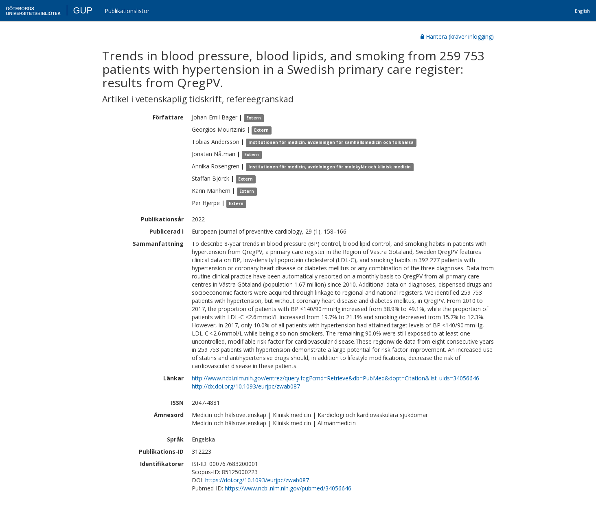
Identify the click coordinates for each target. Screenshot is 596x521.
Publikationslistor (127, 11)
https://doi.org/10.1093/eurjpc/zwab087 (257, 480)
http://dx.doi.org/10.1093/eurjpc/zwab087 (246, 386)
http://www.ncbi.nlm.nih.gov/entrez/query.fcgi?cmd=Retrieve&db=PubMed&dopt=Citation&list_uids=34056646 (335, 378)
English (582, 11)
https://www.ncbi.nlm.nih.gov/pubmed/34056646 (288, 488)
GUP (82, 10)
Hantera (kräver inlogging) (457, 36)
